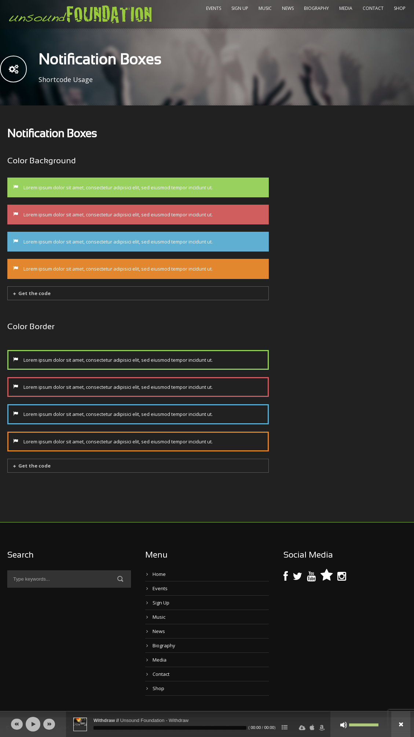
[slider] (170, 728)
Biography (316, 8)
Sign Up (239, 8)
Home (159, 574)
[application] (207, 724)
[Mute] (343, 725)
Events (213, 8)
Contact (373, 8)
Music (265, 8)
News (288, 8)
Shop (400, 8)
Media (345, 8)
